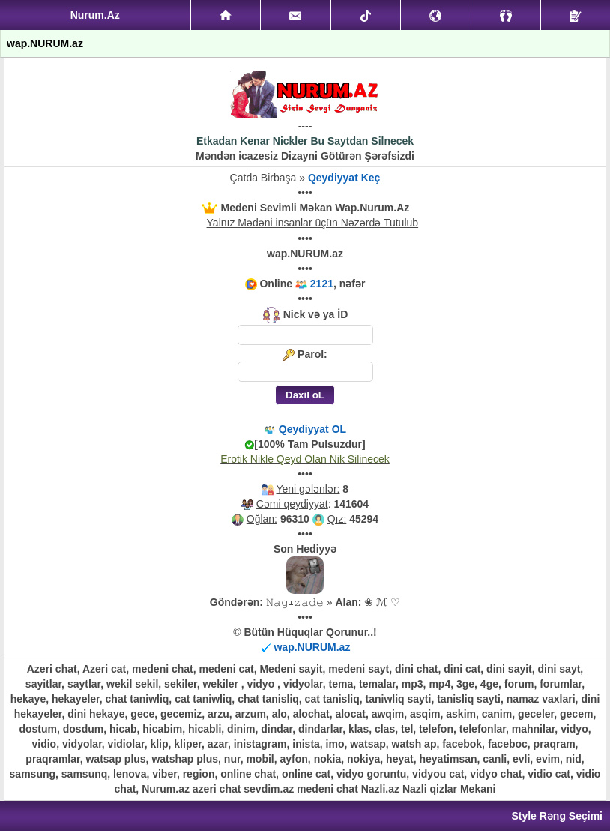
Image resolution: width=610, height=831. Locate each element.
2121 (321, 284)
